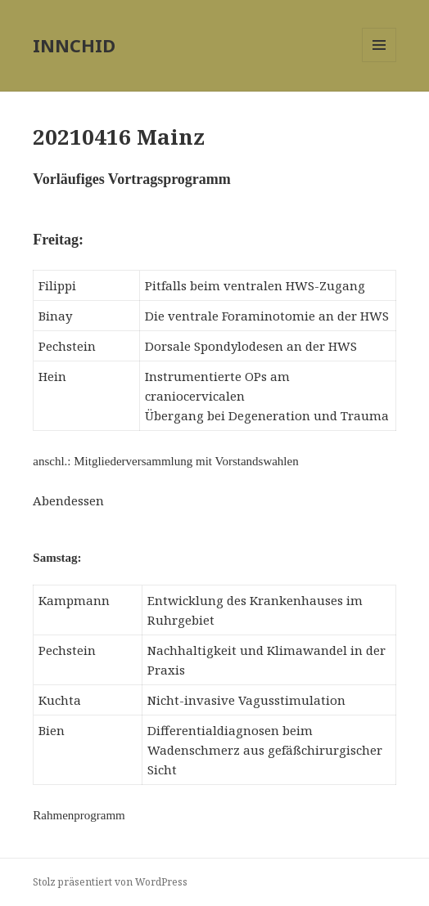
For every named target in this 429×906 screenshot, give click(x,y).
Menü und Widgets (379, 61)
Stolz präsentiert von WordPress (110, 882)
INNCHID (74, 45)
